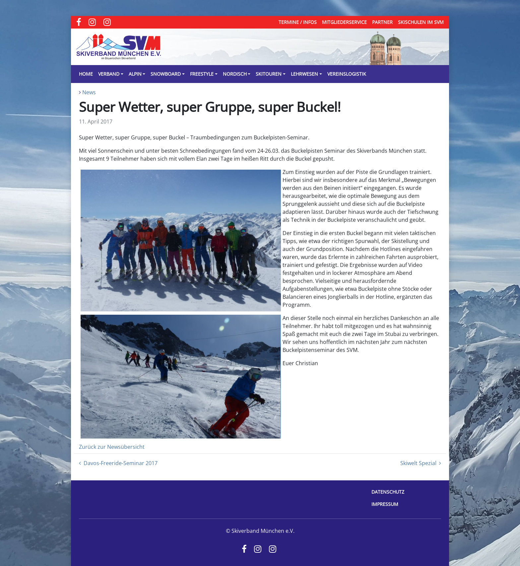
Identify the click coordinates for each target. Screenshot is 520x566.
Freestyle (202, 74)
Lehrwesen (304, 74)
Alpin (135, 74)
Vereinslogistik (346, 74)
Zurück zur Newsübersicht (112, 446)
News (89, 92)
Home (86, 74)
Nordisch (235, 74)
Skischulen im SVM (421, 22)
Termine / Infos (298, 22)
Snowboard (166, 74)
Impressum (384, 504)
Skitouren (269, 74)
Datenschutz (387, 492)
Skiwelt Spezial (420, 463)
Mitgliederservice (344, 22)
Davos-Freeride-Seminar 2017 (118, 463)
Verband (108, 74)
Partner (382, 22)
